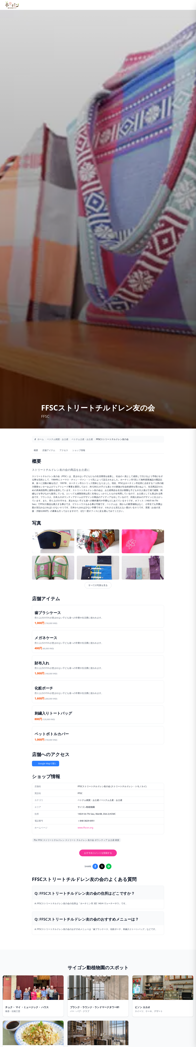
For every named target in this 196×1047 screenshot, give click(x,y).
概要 (36, 450)
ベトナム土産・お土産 (82, 439)
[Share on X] (102, 866)
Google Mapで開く (45, 763)
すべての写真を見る (98, 585)
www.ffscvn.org (85, 827)
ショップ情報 (78, 450)
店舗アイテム (48, 450)
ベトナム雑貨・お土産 (57, 439)
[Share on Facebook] (95, 866)
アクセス (63, 450)
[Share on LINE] (108, 866)
